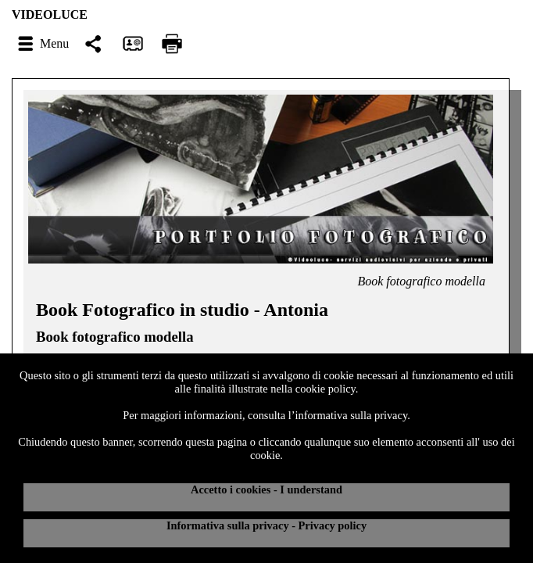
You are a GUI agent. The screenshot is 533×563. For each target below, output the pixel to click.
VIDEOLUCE (50, 14)
